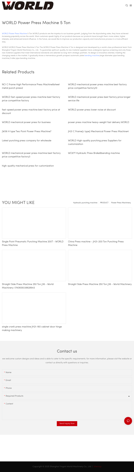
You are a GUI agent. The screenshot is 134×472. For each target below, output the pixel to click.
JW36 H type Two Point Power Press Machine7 (26, 131)
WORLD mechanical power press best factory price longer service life (99, 99)
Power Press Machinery (121, 203)
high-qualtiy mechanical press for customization (28, 166)
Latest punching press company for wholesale (26, 140)
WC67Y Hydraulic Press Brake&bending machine (94, 153)
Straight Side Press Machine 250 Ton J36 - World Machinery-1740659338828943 (28, 286)
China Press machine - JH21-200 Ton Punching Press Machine (96, 244)
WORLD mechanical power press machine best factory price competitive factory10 (97, 86)
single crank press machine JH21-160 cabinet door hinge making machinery (32, 329)
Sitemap (97, 467)
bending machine (92, 56)
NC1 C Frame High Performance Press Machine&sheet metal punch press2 (31, 86)
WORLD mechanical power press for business (26, 122)
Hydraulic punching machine (85, 203)
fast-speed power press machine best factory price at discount (31, 112)
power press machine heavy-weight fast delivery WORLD (98, 122)
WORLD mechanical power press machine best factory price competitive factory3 (31, 155)
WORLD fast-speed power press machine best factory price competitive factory (31, 99)
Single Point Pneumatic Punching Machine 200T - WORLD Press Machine (32, 244)
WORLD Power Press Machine (14, 34)
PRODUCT (104, 203)
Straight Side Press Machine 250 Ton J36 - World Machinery (100, 284)
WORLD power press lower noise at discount (92, 110)
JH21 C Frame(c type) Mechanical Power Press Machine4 (98, 131)
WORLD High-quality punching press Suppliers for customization (94, 142)
